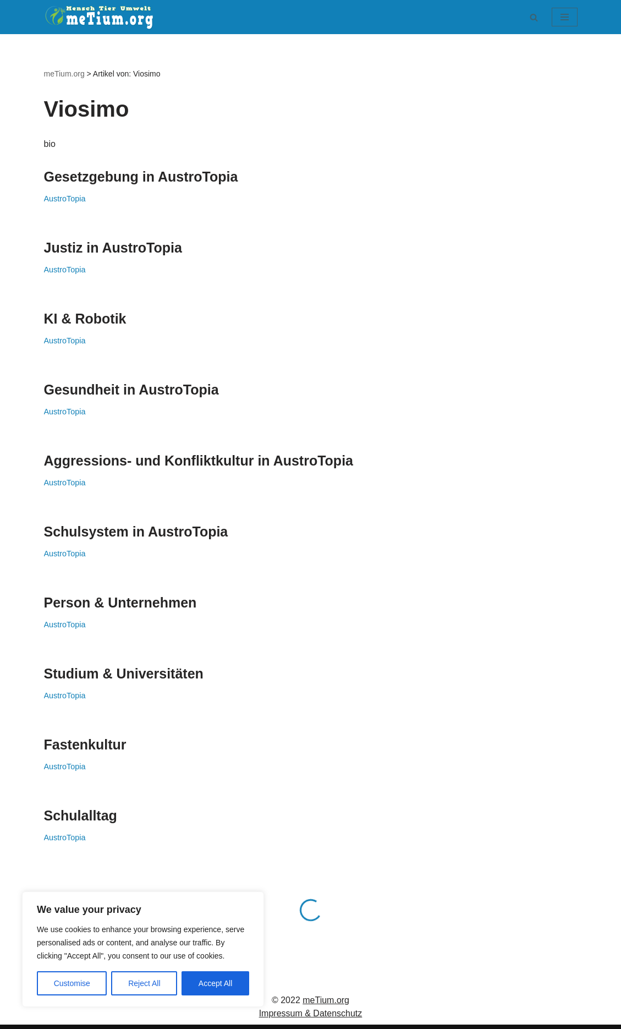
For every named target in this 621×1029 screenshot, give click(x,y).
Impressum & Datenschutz (310, 1013)
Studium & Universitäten (124, 673)
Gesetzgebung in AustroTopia (141, 176)
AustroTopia (65, 198)
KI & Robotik (85, 318)
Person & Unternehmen (120, 602)
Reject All (144, 983)
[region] (143, 949)
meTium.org (326, 1000)
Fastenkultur (85, 744)
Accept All (215, 983)
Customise (72, 983)
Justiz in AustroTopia (113, 247)
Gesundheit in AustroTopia (131, 389)
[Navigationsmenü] (565, 17)
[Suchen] (534, 17)
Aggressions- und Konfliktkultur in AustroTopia (199, 460)
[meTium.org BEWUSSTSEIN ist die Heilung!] (102, 17)
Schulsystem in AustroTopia (136, 531)
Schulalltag (80, 815)
